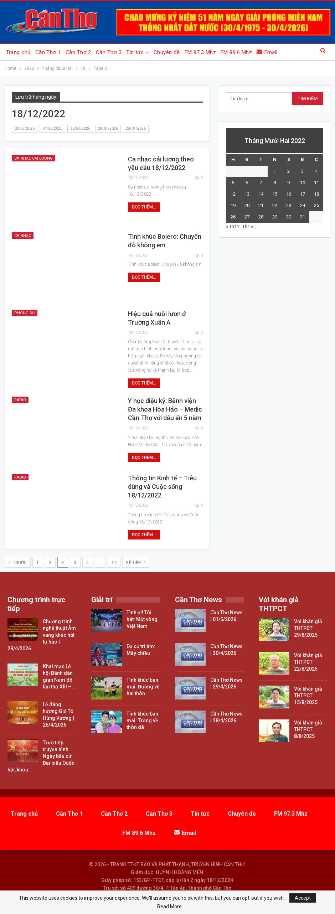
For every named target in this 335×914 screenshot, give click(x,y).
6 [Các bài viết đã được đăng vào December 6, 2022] (247, 182)
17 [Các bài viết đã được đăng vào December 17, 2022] (302, 194)
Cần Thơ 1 (48, 52)
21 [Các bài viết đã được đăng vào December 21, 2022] (260, 205)
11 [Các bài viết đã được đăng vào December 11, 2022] (316, 182)
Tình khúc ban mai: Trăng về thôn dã (142, 720)
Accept (303, 898)
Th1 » (247, 226)
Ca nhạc (22, 235)
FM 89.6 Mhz (236, 52)
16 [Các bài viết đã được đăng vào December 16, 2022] (288, 194)
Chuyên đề (167, 52)
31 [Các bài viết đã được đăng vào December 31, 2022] (302, 217)
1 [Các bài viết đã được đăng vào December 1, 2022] (274, 171)
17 (114, 562)
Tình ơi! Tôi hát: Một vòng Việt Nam (142, 619)
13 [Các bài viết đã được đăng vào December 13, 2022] (246, 194)
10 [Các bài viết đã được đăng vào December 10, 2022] (302, 182)
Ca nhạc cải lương (33, 158)
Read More (169, 906)
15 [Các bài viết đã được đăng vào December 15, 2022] (274, 194)
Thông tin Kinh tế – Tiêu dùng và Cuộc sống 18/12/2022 (162, 486)
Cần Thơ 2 (78, 52)
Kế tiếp (135, 562)
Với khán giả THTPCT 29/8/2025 (308, 628)
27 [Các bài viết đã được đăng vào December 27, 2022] (246, 217)
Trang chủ (18, 52)
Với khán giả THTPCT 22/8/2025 (308, 662)
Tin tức (135, 52)
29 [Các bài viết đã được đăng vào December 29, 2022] (274, 217)
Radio (20, 400)
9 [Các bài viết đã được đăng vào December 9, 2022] (288, 182)
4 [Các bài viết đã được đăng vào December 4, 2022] (316, 171)
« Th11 (232, 226)
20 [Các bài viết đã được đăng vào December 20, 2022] (246, 205)
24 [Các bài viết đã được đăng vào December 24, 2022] (302, 205)
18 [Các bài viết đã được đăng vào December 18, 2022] (316, 194)
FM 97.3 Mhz (200, 52)
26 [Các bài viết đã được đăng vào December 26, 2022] (233, 217)
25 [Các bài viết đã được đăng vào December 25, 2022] (316, 205)
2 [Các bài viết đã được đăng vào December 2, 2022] (288, 171)
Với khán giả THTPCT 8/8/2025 (308, 729)
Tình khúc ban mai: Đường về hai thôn (143, 686)
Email (267, 52)
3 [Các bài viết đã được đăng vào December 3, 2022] (302, 171)
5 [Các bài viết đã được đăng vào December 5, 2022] (233, 182)
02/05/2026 (25, 128)
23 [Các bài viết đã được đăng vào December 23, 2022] (288, 205)
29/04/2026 (108, 128)
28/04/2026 (136, 128)
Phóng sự (24, 313)
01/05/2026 (52, 128)
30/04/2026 (80, 128)
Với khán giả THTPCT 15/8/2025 (308, 695)
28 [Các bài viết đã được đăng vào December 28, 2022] (260, 217)
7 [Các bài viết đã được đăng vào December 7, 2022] (260, 182)
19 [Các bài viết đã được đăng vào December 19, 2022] (233, 205)
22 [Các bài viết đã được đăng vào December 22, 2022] (274, 205)
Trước (18, 562)
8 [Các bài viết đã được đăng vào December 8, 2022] (274, 182)
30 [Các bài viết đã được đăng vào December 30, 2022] (288, 217)
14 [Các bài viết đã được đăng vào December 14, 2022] (260, 194)
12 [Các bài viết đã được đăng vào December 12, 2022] (233, 194)
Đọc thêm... (144, 207)
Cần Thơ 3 (109, 52)
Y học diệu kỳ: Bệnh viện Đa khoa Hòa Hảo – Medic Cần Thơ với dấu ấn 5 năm (165, 409)
